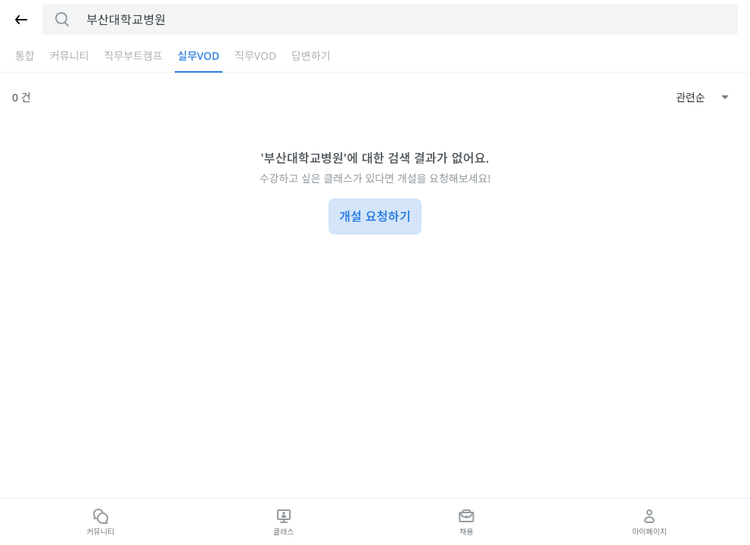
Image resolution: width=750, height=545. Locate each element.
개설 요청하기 (375, 216)
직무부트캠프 (133, 55)
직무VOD (255, 55)
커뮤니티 (69, 55)
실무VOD (198, 55)
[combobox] (702, 97)
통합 (25, 55)
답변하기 (311, 55)
